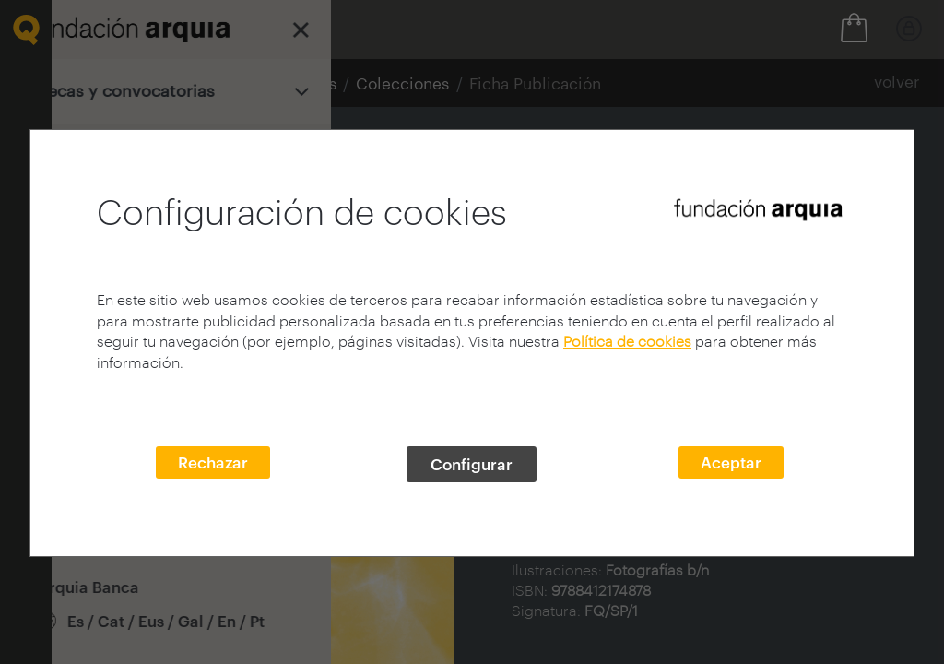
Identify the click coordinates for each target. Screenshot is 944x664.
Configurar (472, 464)
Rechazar (213, 462)
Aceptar (731, 462)
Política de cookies (627, 341)
